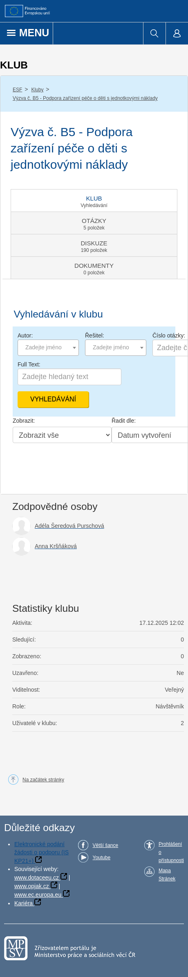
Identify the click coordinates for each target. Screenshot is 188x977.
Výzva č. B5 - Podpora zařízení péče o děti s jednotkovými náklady (85, 98)
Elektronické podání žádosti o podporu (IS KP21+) (41, 852)
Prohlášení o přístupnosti (171, 852)
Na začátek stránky (43, 780)
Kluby (37, 90)
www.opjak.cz (31, 886)
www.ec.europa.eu (37, 894)
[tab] (94, 200)
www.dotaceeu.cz (36, 877)
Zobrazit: (24, 420)
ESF (17, 90)
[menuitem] (154, 33)
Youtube (101, 857)
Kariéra (23, 903)
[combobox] (48, 348)
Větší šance (105, 845)
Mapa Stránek (167, 875)
